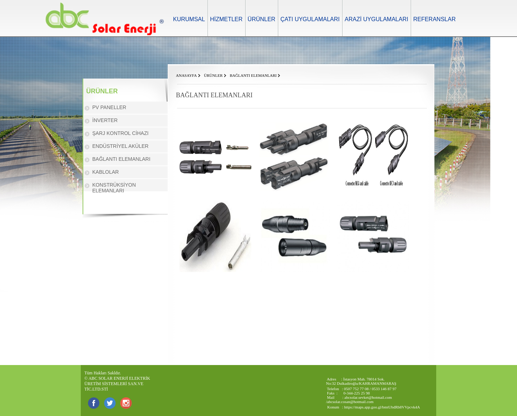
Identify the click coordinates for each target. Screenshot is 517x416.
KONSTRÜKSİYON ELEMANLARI (114, 187)
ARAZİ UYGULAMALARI (376, 19)
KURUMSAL (189, 19)
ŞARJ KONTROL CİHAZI (120, 133)
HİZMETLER (226, 19)
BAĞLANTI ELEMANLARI (121, 159)
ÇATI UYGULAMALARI (310, 19)
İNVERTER (105, 120)
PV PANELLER (109, 107)
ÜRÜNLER (261, 19)
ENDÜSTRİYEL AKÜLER (120, 146)
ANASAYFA (186, 75)
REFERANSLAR (434, 19)
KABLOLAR (105, 172)
